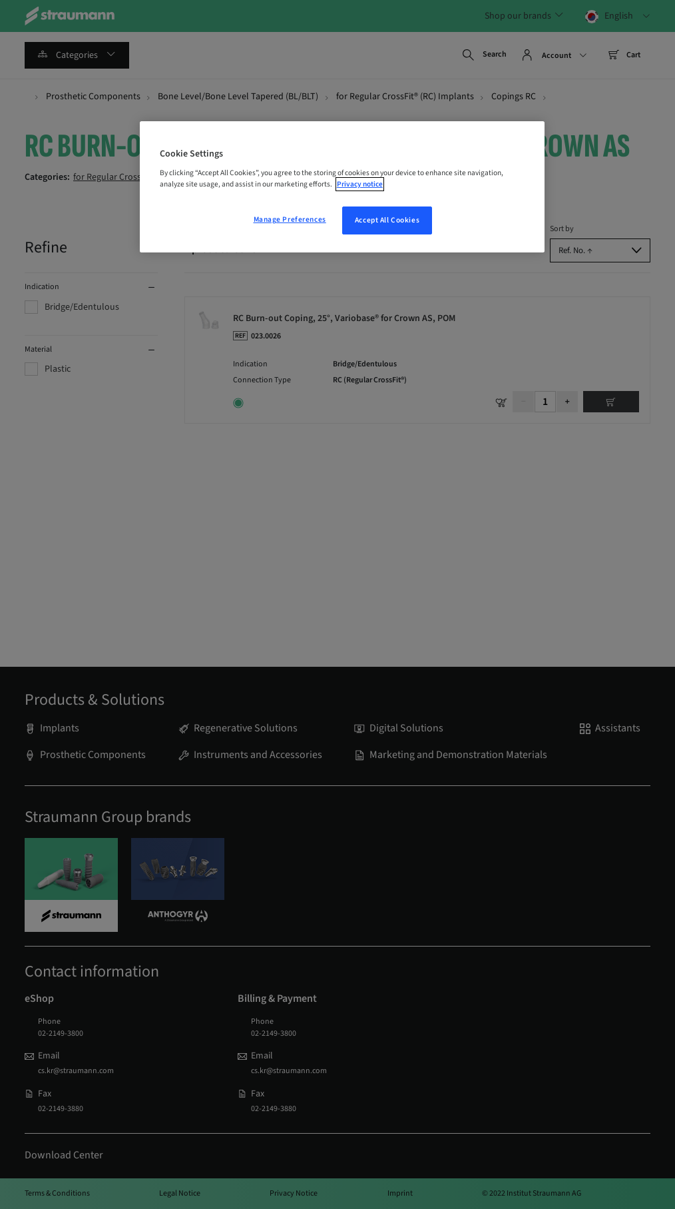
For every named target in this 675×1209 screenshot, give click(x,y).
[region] (342, 187)
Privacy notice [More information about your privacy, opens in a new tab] (360, 184)
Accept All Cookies (387, 220)
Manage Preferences (290, 219)
